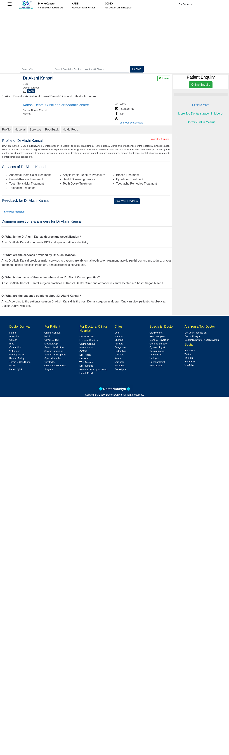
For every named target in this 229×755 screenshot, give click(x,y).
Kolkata (118, 343)
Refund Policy (16, 358)
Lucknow (119, 354)
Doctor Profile (86, 336)
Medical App (51, 343)
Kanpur (118, 358)
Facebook (190, 350)
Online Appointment (55, 365)
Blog (11, 343)
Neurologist (156, 365)
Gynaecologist (157, 347)
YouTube (189, 365)
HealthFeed (70, 129)
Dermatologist (157, 351)
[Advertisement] (114, 38)
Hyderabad (120, 351)
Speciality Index (52, 358)
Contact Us (15, 347)
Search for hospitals (55, 354)
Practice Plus (86, 347)
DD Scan (84, 358)
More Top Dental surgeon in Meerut (200, 113)
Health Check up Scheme (93, 369)
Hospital (20, 129)
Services (35, 129)
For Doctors (185, 4)
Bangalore (120, 347)
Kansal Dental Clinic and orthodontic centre (56, 105)
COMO (83, 351)
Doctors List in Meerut (201, 122)
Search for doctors (54, 347)
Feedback (52, 129)
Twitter (188, 354)
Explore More (200, 104)
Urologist (154, 358)
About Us (14, 336)
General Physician (159, 340)
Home (12, 332)
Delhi (117, 332)
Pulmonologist (157, 362)
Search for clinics (53, 351)
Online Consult (52, 332)
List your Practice (88, 340)
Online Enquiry (200, 84)
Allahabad (119, 365)
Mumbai (118, 336)
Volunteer (14, 351)
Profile (6, 129)
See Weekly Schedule (131, 122)
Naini (47, 336)
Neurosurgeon (157, 336)
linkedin (189, 357)
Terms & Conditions (19, 362)
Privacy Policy (17, 354)
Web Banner (86, 362)
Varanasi (119, 362)
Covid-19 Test (51, 340)
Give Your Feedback (126, 201)
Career (13, 340)
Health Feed (86, 373)
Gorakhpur (120, 369)
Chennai (119, 340)
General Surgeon (159, 343)
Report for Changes (159, 139)
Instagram (190, 361)
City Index (49, 362)
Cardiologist (156, 332)
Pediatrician (156, 354)
